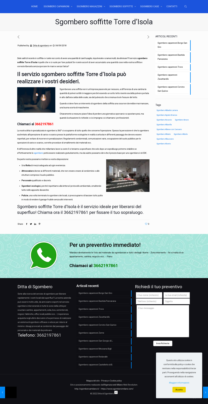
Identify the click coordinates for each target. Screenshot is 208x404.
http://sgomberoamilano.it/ (87, 389)
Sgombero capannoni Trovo (170, 67)
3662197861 (44, 124)
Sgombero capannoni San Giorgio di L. (96, 341)
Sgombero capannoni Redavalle (93, 357)
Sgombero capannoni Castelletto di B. (96, 365)
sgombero (38, 153)
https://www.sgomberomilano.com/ (117, 389)
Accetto (179, 390)
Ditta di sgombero (41, 45)
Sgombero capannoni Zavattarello (167, 77)
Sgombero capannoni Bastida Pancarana (171, 57)
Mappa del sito (93, 381)
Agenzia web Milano (113, 385)
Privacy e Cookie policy (111, 381)
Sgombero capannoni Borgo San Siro (172, 45)
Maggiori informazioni (179, 383)
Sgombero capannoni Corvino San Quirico (171, 89)
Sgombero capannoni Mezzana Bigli (95, 349)
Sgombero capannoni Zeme (91, 333)
